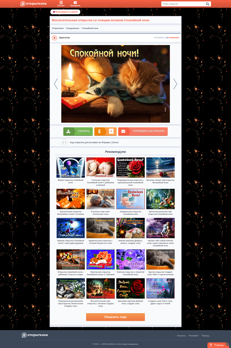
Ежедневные (72, 28)
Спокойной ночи (90, 28)
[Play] (54, 37)
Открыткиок (58, 28)
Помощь (205, 335)
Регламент (194, 335)
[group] (115, 38)
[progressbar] (174, 38)
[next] (175, 84)
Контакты (181, 335)
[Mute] (167, 37)
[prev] (56, 84)
